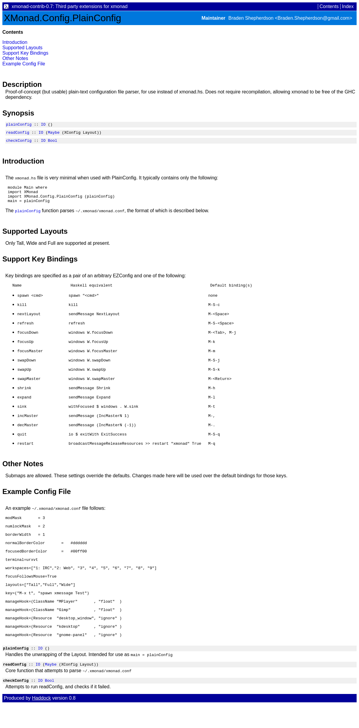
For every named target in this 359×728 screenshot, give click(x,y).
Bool (52, 143)
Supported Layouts (22, 47)
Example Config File (23, 63)
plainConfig (19, 125)
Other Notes (15, 58)
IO (43, 125)
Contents (329, 6)
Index (348, 6)
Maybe (53, 134)
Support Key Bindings (25, 53)
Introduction (14, 42)
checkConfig (19, 143)
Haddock (41, 721)
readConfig (17, 134)
